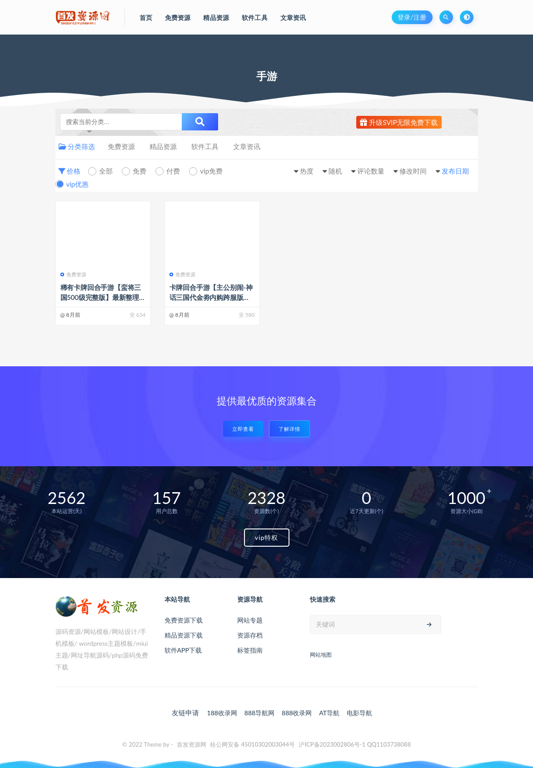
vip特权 (267, 537)
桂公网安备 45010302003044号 (252, 744)
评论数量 (370, 171)
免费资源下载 (183, 620)
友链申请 (185, 712)
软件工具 (205, 146)
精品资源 (163, 146)
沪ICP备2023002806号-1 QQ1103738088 (355, 744)
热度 (307, 171)
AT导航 (329, 713)
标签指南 (250, 650)
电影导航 (359, 713)
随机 (335, 171)
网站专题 (250, 620)
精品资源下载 (183, 635)
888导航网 (259, 713)
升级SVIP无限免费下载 (399, 122)
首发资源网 (191, 744)
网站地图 (321, 654)
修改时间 (413, 171)
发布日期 (455, 171)
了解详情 (289, 429)
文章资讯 (246, 146)
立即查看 (243, 429)
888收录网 (297, 713)
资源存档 (250, 635)
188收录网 (222, 713)
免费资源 (121, 146)
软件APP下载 (183, 650)
